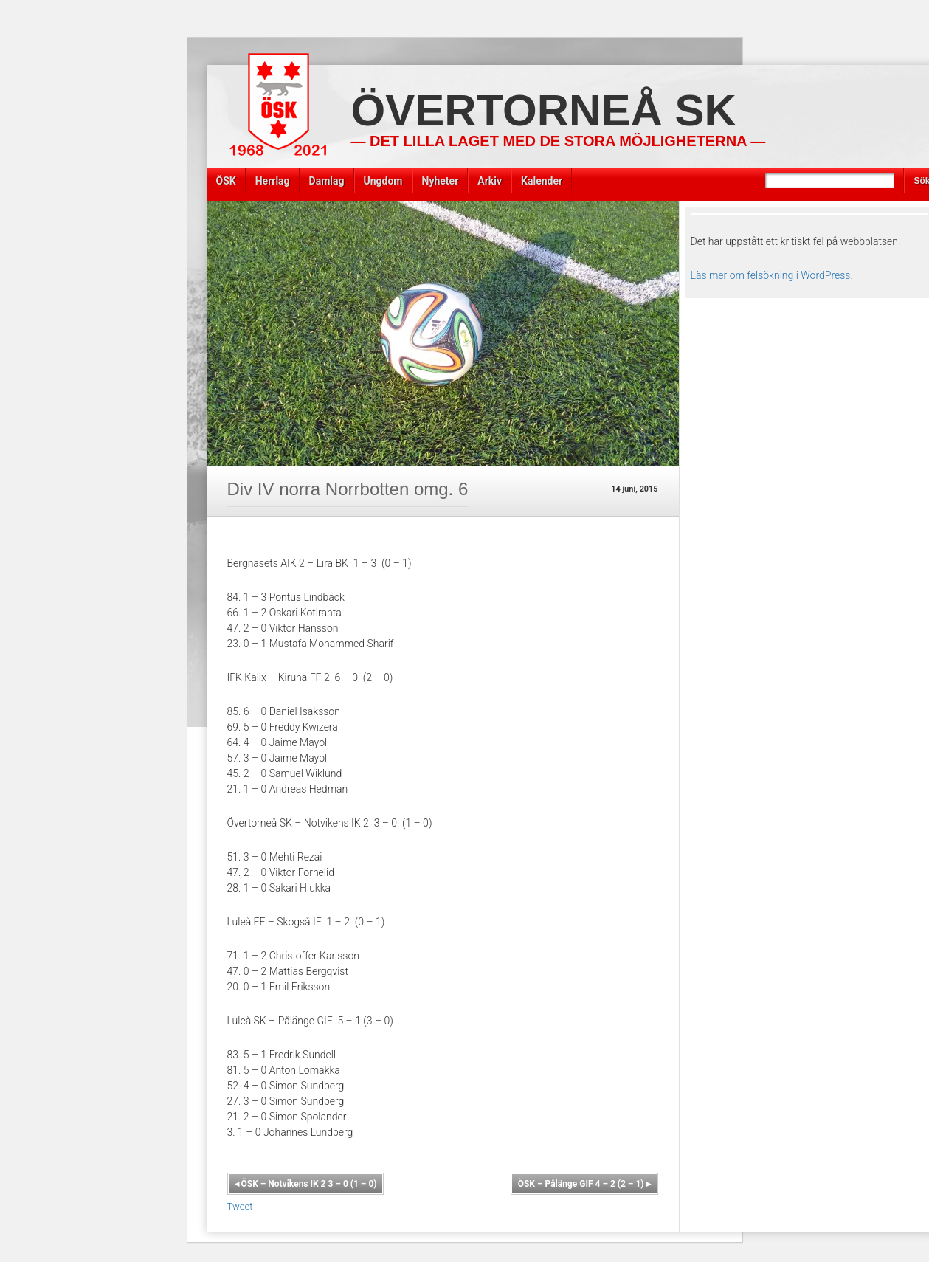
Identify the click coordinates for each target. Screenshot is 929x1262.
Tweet (240, 1206)
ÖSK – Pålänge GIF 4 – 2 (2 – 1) (584, 1184)
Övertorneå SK (543, 110)
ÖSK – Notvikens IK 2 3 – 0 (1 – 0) (306, 1184)
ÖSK (226, 181)
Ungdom (383, 181)
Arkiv (489, 181)
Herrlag (272, 181)
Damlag (327, 181)
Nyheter (440, 181)
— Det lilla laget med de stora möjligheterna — (558, 141)
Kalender (541, 181)
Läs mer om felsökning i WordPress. (772, 275)
